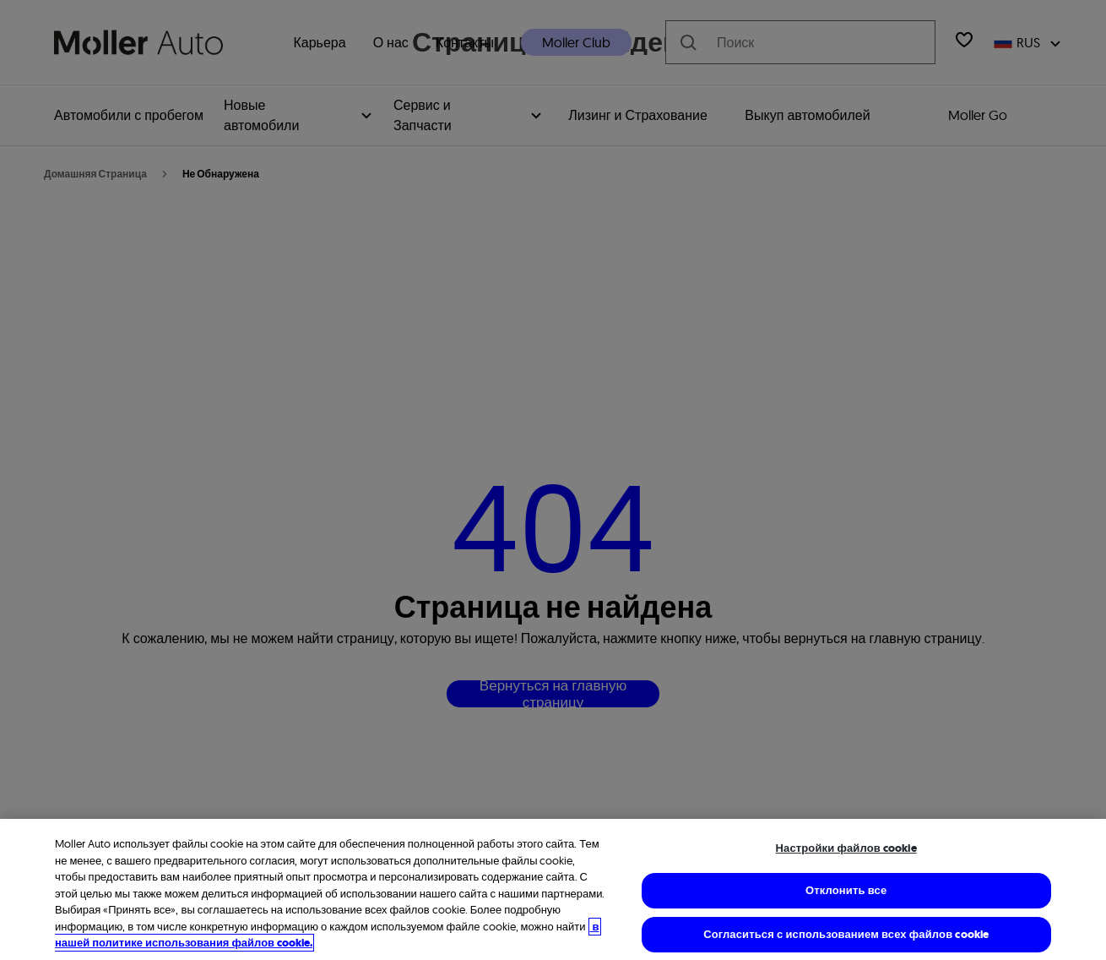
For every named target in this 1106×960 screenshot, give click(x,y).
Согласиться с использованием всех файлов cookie (846, 934)
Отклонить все (845, 890)
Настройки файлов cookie (846, 848)
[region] (553, 889)
